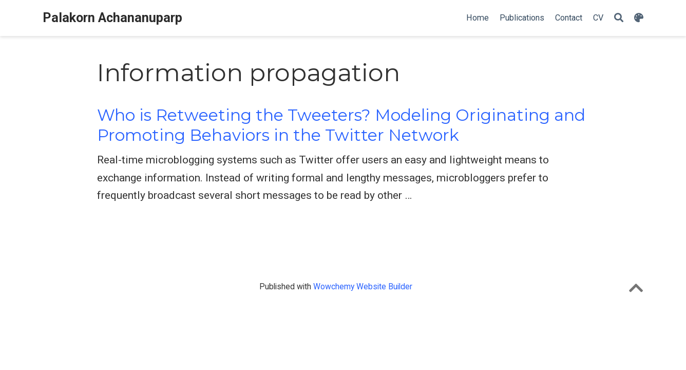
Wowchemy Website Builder (362, 286)
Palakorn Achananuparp (112, 17)
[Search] (618, 18)
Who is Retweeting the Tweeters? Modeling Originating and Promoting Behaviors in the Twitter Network (341, 125)
